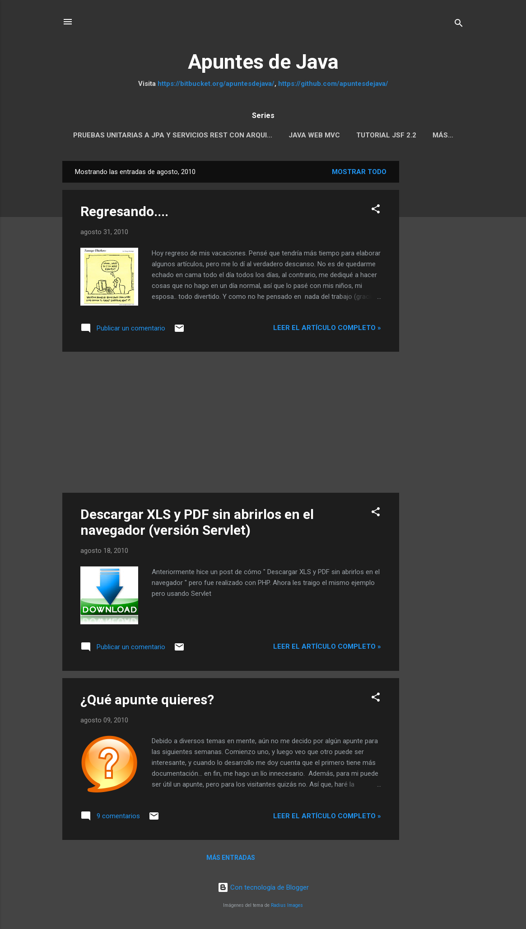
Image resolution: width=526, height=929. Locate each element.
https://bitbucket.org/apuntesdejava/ (216, 84)
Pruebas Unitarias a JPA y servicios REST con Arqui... (172, 135)
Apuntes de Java (263, 62)
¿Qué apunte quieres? (147, 699)
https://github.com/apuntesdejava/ (333, 84)
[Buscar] (458, 24)
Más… (443, 135)
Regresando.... (124, 211)
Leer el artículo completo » (327, 328)
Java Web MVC (314, 135)
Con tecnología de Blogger (263, 887)
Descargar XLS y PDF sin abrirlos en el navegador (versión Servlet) (197, 522)
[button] (375, 210)
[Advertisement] (435, 296)
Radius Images (287, 905)
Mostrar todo (359, 172)
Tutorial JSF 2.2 (386, 135)
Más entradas (230, 857)
